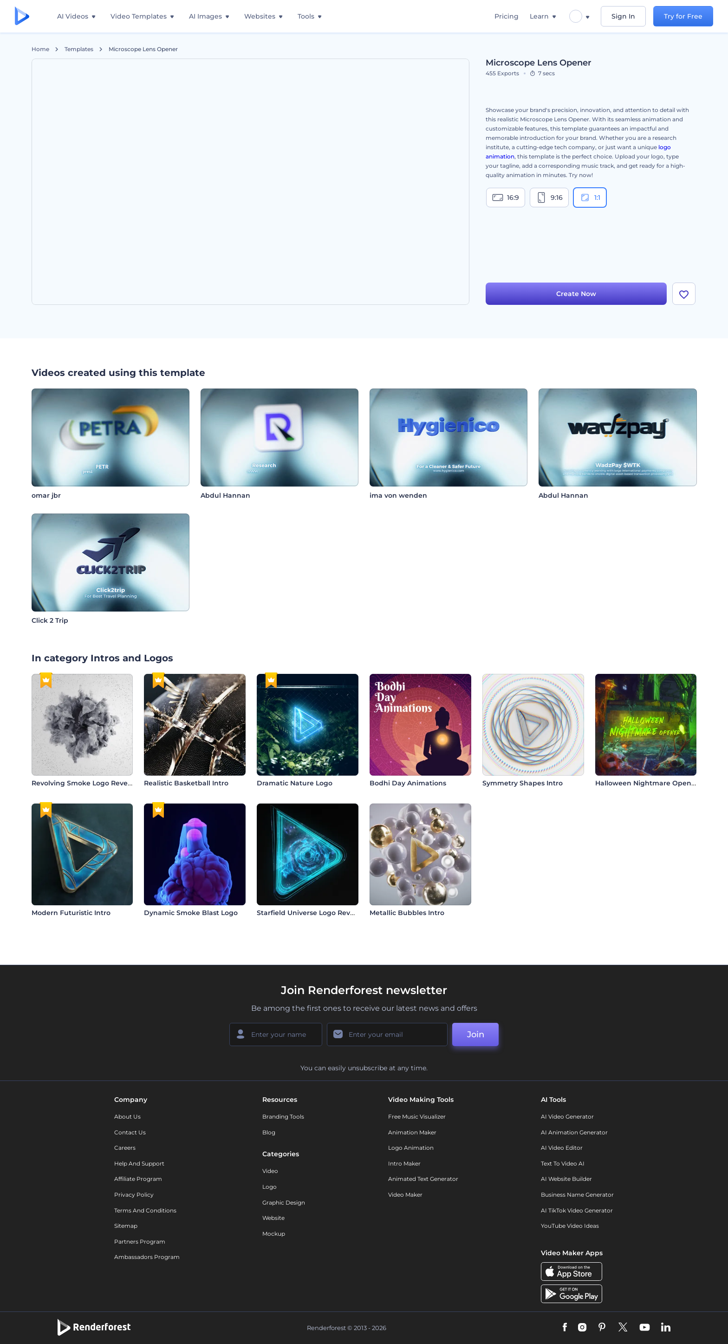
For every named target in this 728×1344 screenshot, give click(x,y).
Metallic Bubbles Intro (407, 913)
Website (273, 1217)
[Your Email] (387, 1034)
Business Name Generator (577, 1194)
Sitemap (125, 1225)
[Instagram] (582, 1328)
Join (475, 1034)
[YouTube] (644, 1328)
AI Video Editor (562, 1147)
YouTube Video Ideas (570, 1225)
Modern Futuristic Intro (71, 913)
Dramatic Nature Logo (294, 783)
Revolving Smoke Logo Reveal (83, 783)
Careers (125, 1147)
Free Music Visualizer (417, 1116)
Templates (79, 49)
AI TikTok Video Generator (577, 1210)
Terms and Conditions (145, 1210)
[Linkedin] (665, 1328)
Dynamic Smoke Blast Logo (191, 913)
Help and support (139, 1163)
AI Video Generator (567, 1116)
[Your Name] (275, 1034)
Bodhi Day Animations (408, 783)
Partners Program (139, 1241)
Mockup (273, 1233)
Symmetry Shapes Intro (522, 783)
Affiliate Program (138, 1178)
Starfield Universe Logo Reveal (308, 913)
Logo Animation (411, 1147)
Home (40, 49)
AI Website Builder (566, 1178)
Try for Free (683, 16)
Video (270, 1170)
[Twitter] (623, 1328)
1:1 (589, 197)
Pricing (506, 16)
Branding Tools (283, 1116)
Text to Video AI (563, 1163)
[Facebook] (565, 1328)
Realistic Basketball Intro (186, 783)
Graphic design (283, 1202)
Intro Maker (404, 1163)
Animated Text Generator (423, 1178)
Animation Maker (412, 1132)
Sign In (623, 16)
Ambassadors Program (147, 1256)
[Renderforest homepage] (22, 16)
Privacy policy (134, 1194)
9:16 (549, 197)
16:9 (505, 197)
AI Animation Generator (574, 1132)
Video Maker (405, 1194)
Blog (268, 1132)
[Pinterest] (602, 1328)
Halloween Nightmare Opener (646, 783)
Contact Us (130, 1132)
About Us (127, 1116)
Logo (269, 1186)
